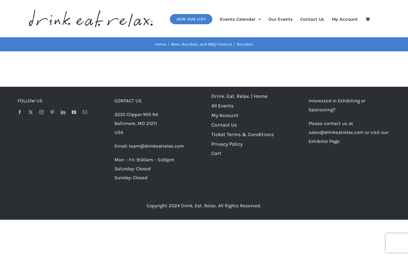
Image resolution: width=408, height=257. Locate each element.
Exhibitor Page (324, 141)
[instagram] (41, 112)
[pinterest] (52, 112)
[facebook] (20, 112)
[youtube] (74, 112)
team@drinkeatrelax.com (156, 146)
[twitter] (30, 112)
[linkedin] (63, 112)
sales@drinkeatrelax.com (336, 132)
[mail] (85, 112)
